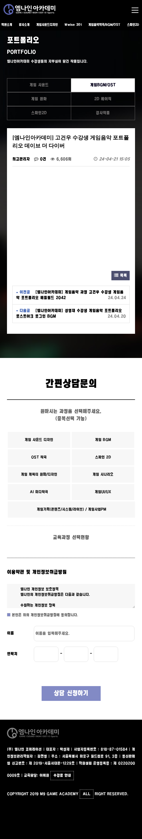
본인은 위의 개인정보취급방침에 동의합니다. (44, 615)
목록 (120, 275)
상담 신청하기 (71, 693)
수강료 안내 (62, 775)
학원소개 (6, 25)
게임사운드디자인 (47, 25)
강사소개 (24, 25)
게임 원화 (39, 99)
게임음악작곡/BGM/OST (104, 25)
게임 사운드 (39, 85)
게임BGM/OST (103, 85)
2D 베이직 (102, 99)
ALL (86, 794)
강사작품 (103, 113)
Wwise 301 (73, 25)
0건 (40, 159)
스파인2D (133, 25)
